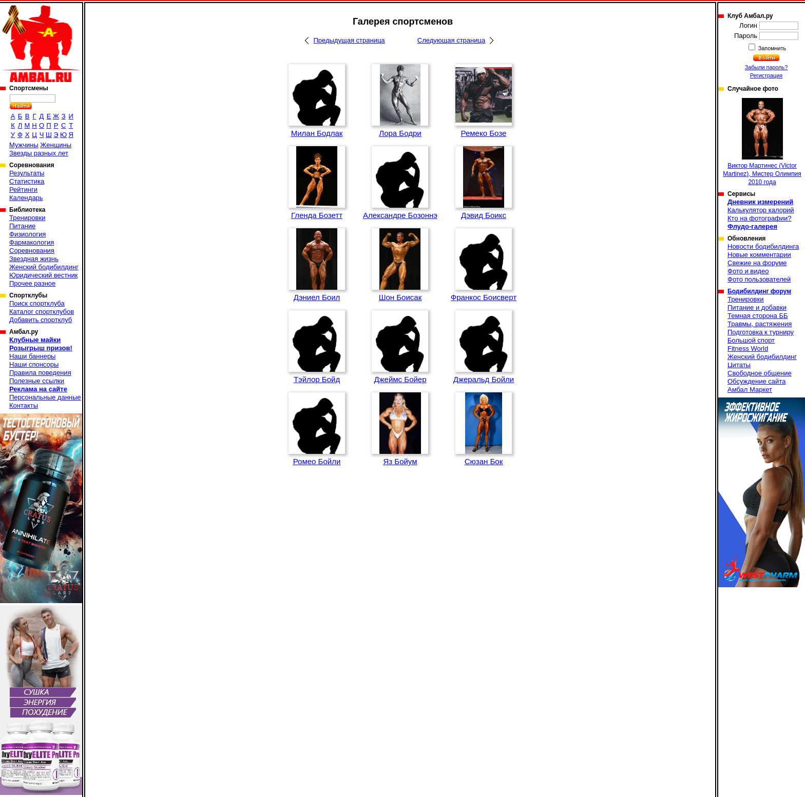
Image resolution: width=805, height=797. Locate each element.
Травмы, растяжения (759, 324)
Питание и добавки (757, 307)
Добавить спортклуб (40, 320)
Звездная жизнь (34, 259)
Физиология (27, 234)
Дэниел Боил (317, 297)
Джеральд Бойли (483, 379)
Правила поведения (40, 372)
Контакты (23, 405)
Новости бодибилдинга (763, 246)
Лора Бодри (400, 133)
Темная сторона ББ (757, 316)
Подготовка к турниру (760, 332)
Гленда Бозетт (316, 215)
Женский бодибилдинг (44, 267)
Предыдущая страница (349, 40)
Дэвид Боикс (483, 215)
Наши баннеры (32, 356)
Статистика (26, 181)
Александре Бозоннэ (400, 215)
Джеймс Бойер (400, 379)
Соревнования (31, 250)
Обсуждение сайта (756, 381)
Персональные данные (45, 397)
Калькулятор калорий (760, 210)
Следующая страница (451, 40)
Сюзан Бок (484, 461)
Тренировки (27, 218)
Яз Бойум (400, 461)
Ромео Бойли (317, 461)
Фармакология (31, 242)
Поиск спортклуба (37, 303)
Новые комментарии (759, 254)
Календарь (26, 198)
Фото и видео (748, 271)
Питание (22, 226)
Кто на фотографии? (759, 218)
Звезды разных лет (38, 153)
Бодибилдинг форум (759, 291)
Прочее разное (32, 283)
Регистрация (766, 75)
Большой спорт (751, 340)
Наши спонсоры (34, 364)
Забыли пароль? (766, 67)
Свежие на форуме (757, 263)
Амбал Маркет (749, 389)
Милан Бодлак (317, 133)
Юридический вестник (43, 275)
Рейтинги (23, 189)
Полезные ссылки (36, 381)
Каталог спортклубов (41, 311)
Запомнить (772, 48)
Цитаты (739, 365)
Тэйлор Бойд (317, 379)
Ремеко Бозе (484, 133)
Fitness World (747, 348)
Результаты (26, 173)
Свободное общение (759, 373)
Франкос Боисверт (483, 297)
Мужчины (24, 145)
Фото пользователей (759, 279)
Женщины (55, 145)
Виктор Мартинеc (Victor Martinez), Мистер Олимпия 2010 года (762, 142)
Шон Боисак (400, 297)
